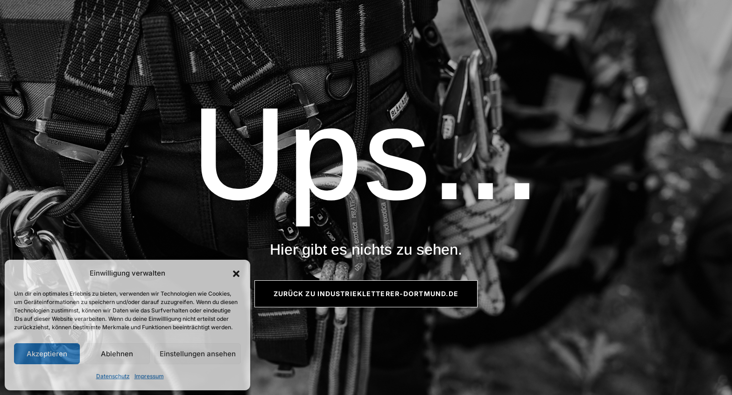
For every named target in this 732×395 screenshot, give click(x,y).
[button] (236, 273)
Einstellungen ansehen (198, 353)
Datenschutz (113, 376)
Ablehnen (117, 353)
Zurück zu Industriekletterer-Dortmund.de (366, 294)
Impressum (149, 376)
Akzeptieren (47, 353)
